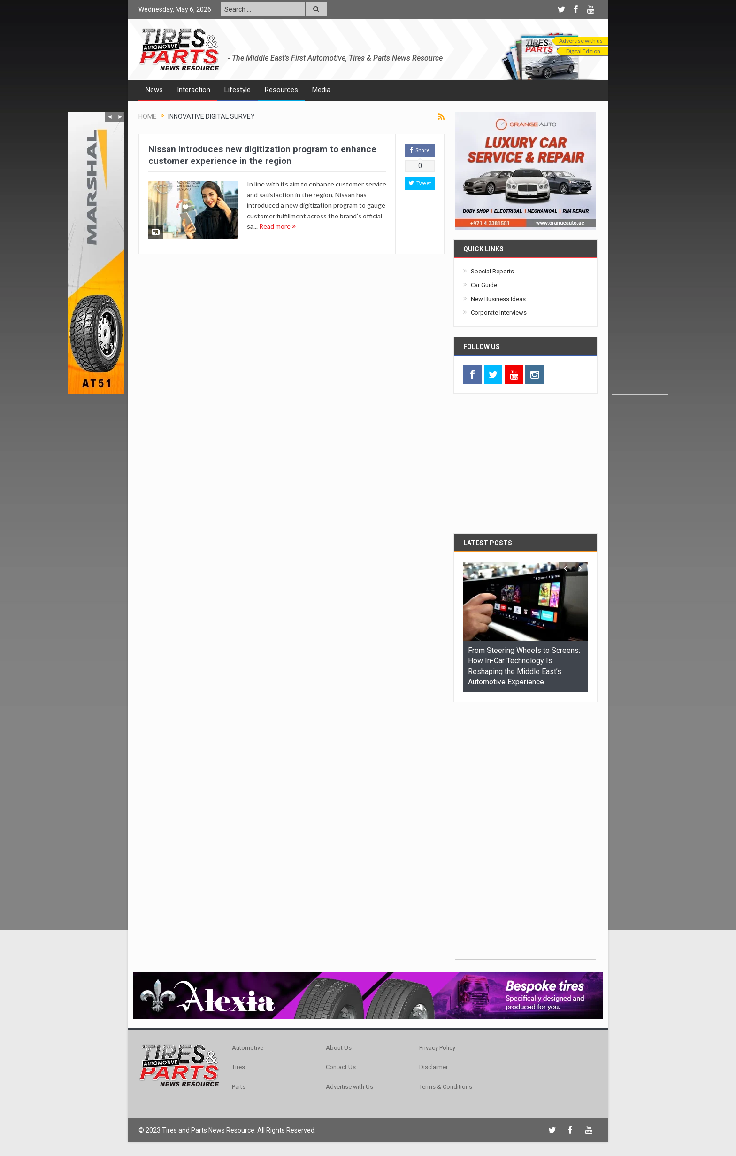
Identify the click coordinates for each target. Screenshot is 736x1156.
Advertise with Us (349, 1086)
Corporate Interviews (499, 312)
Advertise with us (581, 40)
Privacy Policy (437, 1047)
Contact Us (341, 1067)
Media (321, 89)
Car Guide (484, 284)
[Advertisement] (640, 253)
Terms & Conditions (445, 1086)
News (154, 89)
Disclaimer (433, 1067)
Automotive (247, 1047)
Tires (238, 1067)
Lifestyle (237, 89)
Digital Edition (583, 50)
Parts (238, 1086)
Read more (277, 226)
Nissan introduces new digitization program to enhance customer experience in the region (262, 155)
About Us (339, 1047)
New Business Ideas (498, 299)
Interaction (193, 89)
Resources (281, 89)
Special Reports (492, 271)
